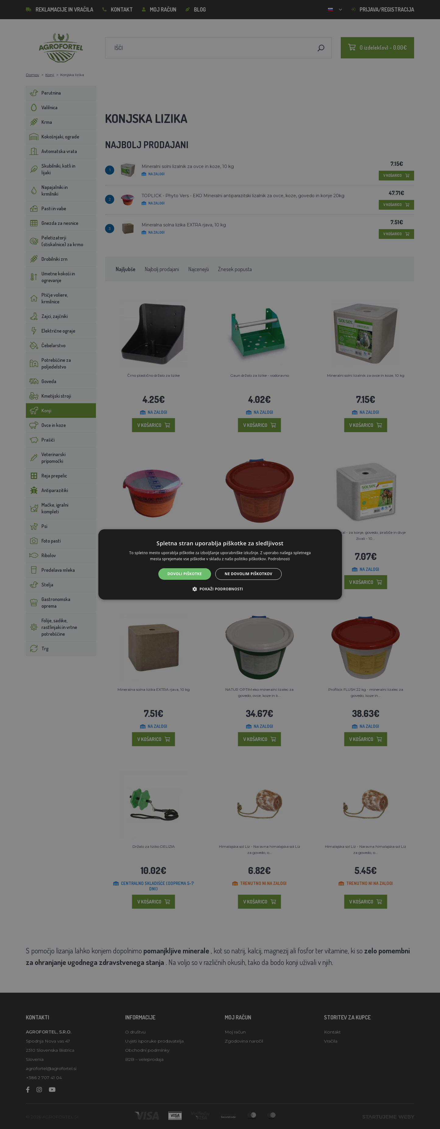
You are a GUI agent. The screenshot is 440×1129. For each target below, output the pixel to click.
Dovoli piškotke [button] (184, 573)
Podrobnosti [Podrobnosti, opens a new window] (279, 559)
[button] (220, 589)
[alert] (220, 564)
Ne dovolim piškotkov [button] (248, 573)
